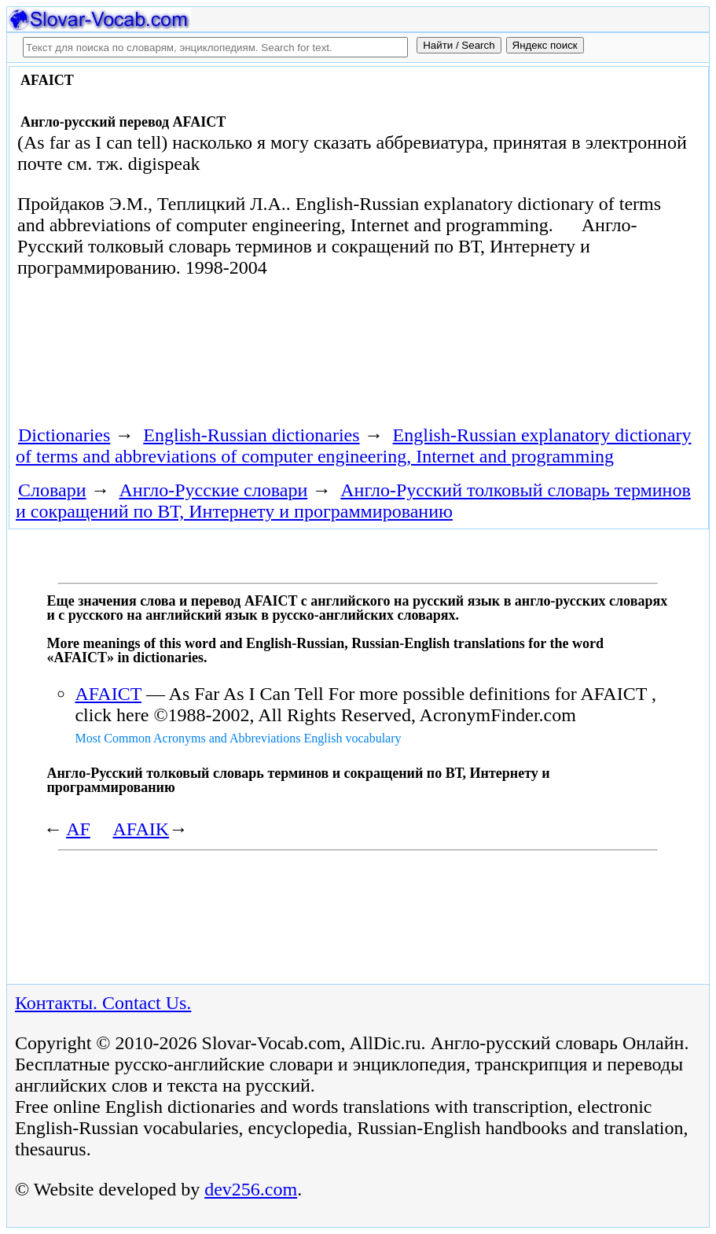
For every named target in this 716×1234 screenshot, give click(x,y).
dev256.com (250, 1189)
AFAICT (108, 693)
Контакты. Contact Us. (103, 1003)
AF (78, 829)
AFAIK (141, 829)
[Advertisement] (295, 357)
